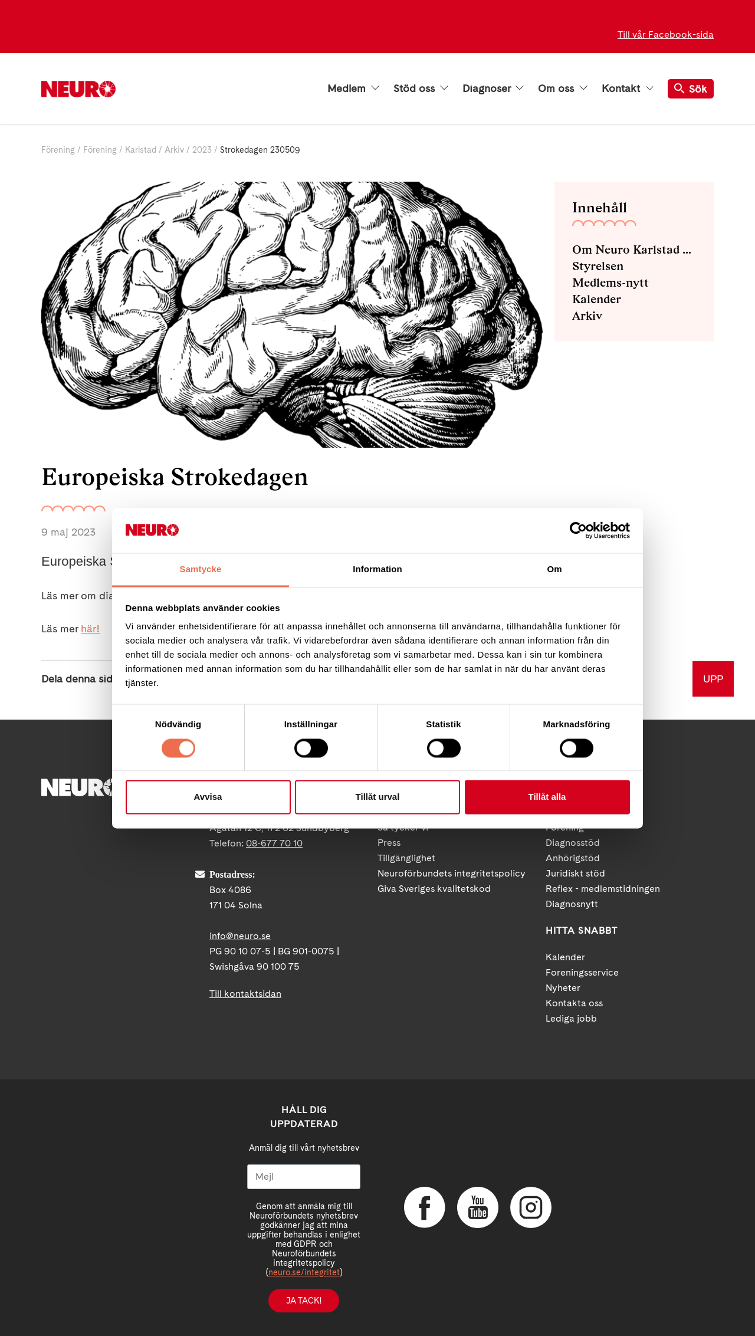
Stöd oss (420, 88)
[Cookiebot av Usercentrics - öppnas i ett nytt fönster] (578, 530)
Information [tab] (377, 569)
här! (90, 628)
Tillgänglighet (406, 858)
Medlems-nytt (610, 282)
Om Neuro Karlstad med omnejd (634, 249)
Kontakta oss (574, 1003)
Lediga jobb (571, 1018)
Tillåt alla (547, 797)
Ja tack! (303, 1300)
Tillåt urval (378, 797)
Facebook (424, 1207)
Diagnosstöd (573, 842)
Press (389, 842)
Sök (690, 89)
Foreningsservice (582, 972)
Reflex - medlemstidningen (603, 888)
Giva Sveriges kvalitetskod (434, 888)
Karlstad (140, 150)
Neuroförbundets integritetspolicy (452, 873)
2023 (202, 150)
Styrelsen (597, 266)
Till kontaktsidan (245, 993)
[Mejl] (303, 1176)
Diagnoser (493, 88)
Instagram (531, 1207)
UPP (713, 678)
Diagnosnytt (572, 904)
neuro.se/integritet (304, 1272)
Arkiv (174, 150)
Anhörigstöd (573, 858)
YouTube (477, 1207)
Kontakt (628, 88)
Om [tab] (554, 569)
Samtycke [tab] (201, 569)
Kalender (596, 299)
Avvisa (208, 797)
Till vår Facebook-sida (666, 34)
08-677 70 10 (274, 843)
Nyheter (563, 987)
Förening (58, 150)
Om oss (562, 88)
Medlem (353, 88)
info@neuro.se (240, 935)
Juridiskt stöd (575, 873)
